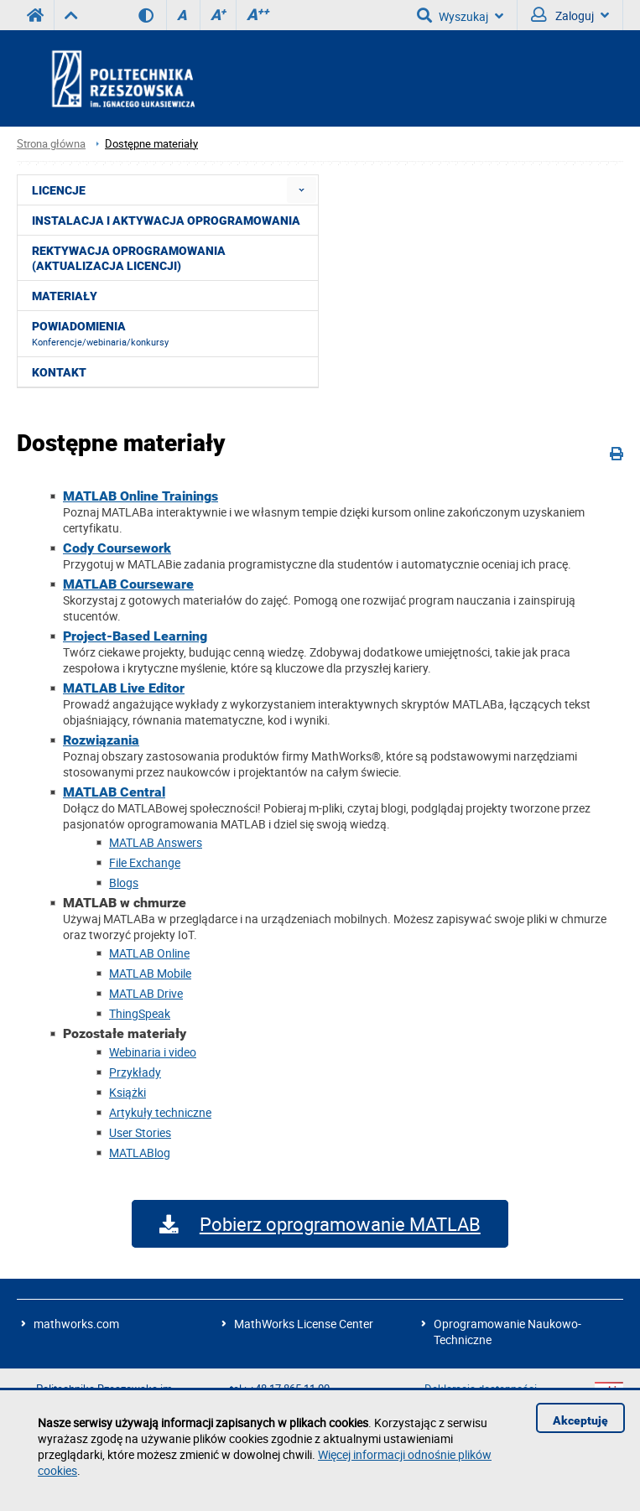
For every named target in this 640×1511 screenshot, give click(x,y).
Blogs (123, 883)
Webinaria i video (152, 1052)
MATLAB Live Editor (124, 688)
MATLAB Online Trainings (140, 496)
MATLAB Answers (155, 842)
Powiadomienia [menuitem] (100, 333)
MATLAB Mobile (150, 973)
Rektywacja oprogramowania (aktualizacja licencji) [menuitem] (129, 258)
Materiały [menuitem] (64, 296)
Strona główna (51, 144)
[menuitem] (301, 190)
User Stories (140, 1132)
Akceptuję (580, 1420)
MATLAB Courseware (128, 584)
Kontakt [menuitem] (59, 372)
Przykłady (135, 1072)
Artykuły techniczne (160, 1112)
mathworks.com (76, 1324)
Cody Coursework (117, 548)
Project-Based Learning (135, 636)
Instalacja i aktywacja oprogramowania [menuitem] (166, 220)
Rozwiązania (101, 740)
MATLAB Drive (146, 993)
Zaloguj (570, 15)
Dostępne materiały (151, 144)
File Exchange (144, 862)
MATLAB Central (114, 792)
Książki (127, 1092)
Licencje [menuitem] (59, 190)
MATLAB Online (149, 953)
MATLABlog (139, 1153)
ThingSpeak (139, 1013)
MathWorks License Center (303, 1324)
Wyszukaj (460, 15)
